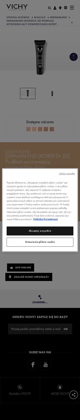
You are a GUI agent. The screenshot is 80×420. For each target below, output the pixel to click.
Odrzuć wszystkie (67, 173)
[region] (40, 210)
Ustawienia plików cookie (40, 241)
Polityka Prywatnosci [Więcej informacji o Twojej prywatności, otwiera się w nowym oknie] (45, 219)
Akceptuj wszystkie (40, 230)
